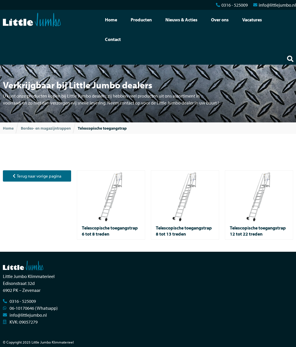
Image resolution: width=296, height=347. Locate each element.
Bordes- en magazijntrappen (46, 128)
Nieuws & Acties (181, 20)
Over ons (220, 20)
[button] (290, 59)
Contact (113, 39)
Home (111, 20)
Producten (141, 20)
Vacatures (252, 20)
